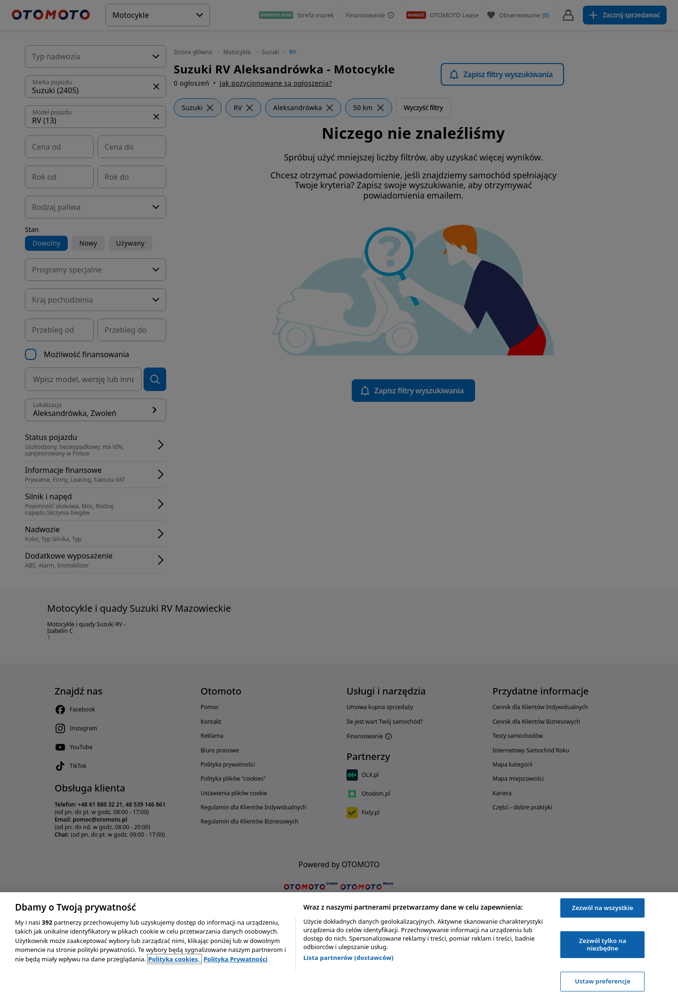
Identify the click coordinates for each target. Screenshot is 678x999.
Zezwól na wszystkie (602, 907)
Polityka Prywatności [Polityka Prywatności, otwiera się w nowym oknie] (235, 959)
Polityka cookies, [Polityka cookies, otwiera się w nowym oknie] (175, 959)
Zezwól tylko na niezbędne (602, 944)
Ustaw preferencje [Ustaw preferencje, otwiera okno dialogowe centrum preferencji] (602, 981)
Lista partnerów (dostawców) (348, 957)
